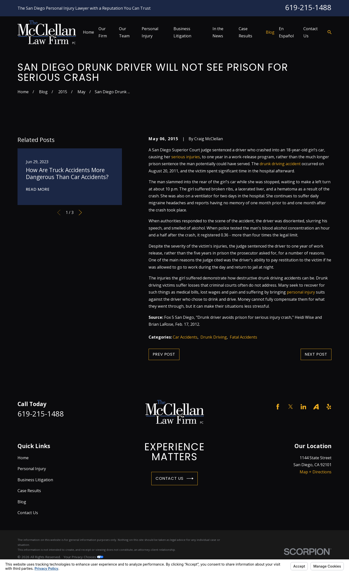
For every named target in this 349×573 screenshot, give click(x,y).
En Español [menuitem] (286, 32)
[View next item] (80, 212)
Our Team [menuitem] (124, 32)
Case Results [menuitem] (245, 32)
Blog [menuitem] (270, 32)
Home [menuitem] (88, 32)
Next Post (316, 354)
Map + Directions (315, 472)
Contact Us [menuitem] (310, 32)
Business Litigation (35, 479)
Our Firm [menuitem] (102, 32)
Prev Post (164, 354)
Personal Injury (32, 468)
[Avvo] (316, 407)
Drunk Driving (213, 337)
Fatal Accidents (243, 337)
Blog (22, 501)
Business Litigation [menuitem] (182, 32)
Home (23, 457)
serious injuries (185, 157)
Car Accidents (185, 337)
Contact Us (174, 478)
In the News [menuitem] (218, 32)
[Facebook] (278, 407)
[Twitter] (290, 407)
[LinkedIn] (303, 407)
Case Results (29, 490)
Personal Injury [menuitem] (150, 32)
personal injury (301, 292)
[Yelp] (329, 407)
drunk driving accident (280, 163)
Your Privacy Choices (83, 557)
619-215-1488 (308, 7)
